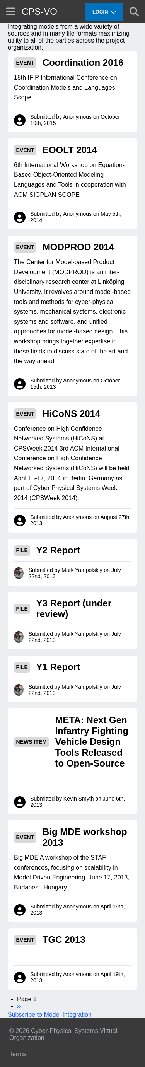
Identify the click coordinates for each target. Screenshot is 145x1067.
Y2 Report (58, 550)
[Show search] (134, 11)
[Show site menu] (10, 11)
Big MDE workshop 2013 (85, 837)
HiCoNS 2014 (71, 413)
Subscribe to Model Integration (50, 1014)
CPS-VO (39, 11)
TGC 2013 (64, 939)
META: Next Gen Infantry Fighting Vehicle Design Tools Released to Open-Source (91, 741)
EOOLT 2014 (70, 150)
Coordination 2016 (83, 62)
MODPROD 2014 (78, 247)
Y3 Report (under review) (74, 608)
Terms (17, 1054)
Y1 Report (58, 667)
